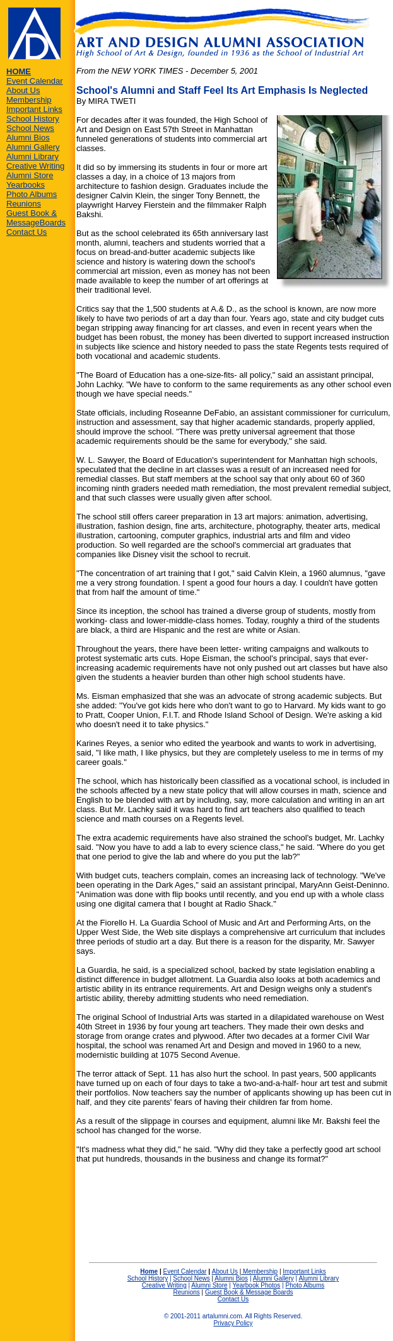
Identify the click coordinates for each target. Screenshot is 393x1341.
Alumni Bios (28, 137)
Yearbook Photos (257, 1285)
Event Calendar (34, 81)
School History (32, 118)
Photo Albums (31, 194)
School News (30, 128)
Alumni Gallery (33, 147)
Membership (29, 100)
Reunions (23, 203)
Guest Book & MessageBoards (36, 217)
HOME (18, 71)
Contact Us (26, 232)
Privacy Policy (232, 1323)
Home (149, 1271)
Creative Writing (35, 166)
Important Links (34, 109)
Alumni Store (29, 175)
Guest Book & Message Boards (249, 1292)
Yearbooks (25, 185)
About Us (23, 90)
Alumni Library (32, 156)
